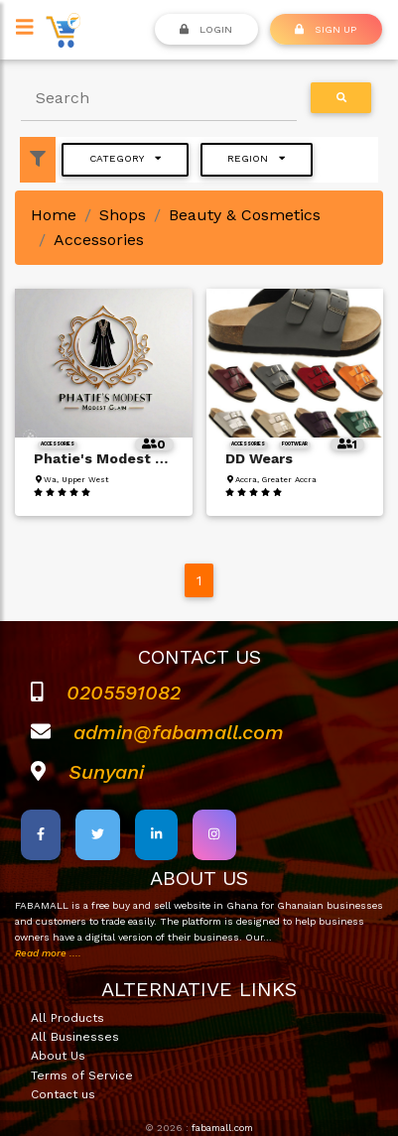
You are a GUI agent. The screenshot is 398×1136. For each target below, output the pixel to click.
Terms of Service (82, 1075)
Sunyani (106, 772)
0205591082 (123, 692)
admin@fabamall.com (178, 732)
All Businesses (75, 1037)
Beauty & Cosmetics (245, 214)
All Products (67, 1018)
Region (256, 158)
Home (53, 214)
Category (125, 158)
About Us (58, 1056)
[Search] (159, 98)
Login (206, 29)
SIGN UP (325, 29)
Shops (122, 214)
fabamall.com (222, 1127)
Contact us (63, 1094)
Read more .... (48, 952)
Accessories (99, 239)
